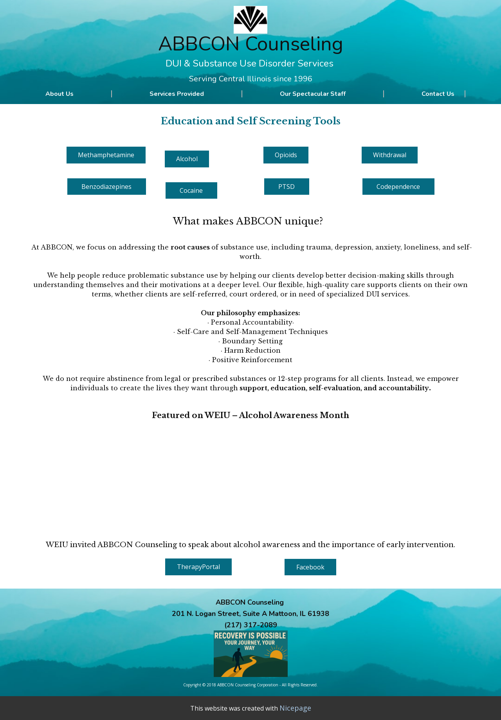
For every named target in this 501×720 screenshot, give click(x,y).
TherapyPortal (198, 566)
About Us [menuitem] (59, 93)
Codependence (398, 186)
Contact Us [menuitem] (438, 93)
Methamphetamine (106, 155)
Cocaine (191, 190)
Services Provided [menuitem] (177, 93)
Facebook (310, 567)
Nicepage (295, 708)
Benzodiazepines (106, 186)
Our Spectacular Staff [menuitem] (313, 93)
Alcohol (187, 158)
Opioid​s (286, 155)
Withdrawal (389, 155)
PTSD (286, 186)
